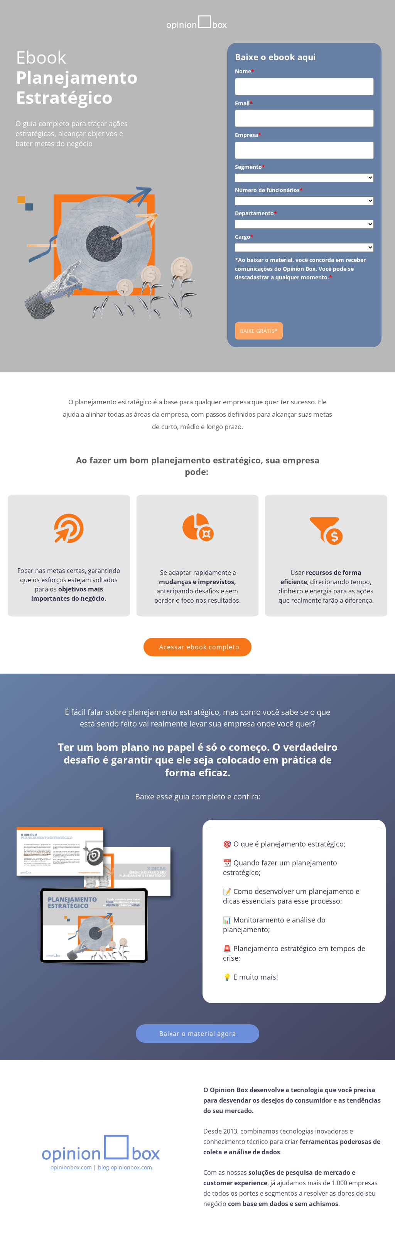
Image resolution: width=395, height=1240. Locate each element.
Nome (244, 71)
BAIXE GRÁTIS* (259, 330)
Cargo (244, 236)
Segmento (250, 167)
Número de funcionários (269, 190)
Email (244, 103)
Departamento (256, 213)
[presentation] (293, 299)
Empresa (248, 135)
